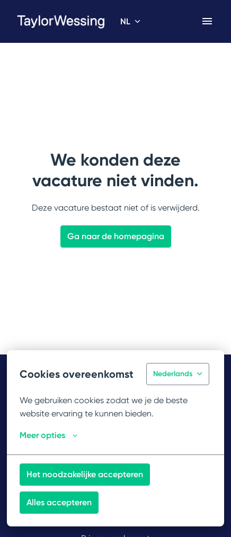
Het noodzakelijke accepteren (84, 474)
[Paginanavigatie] (207, 21)
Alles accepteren (59, 502)
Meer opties (48, 435)
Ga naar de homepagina (115, 236)
